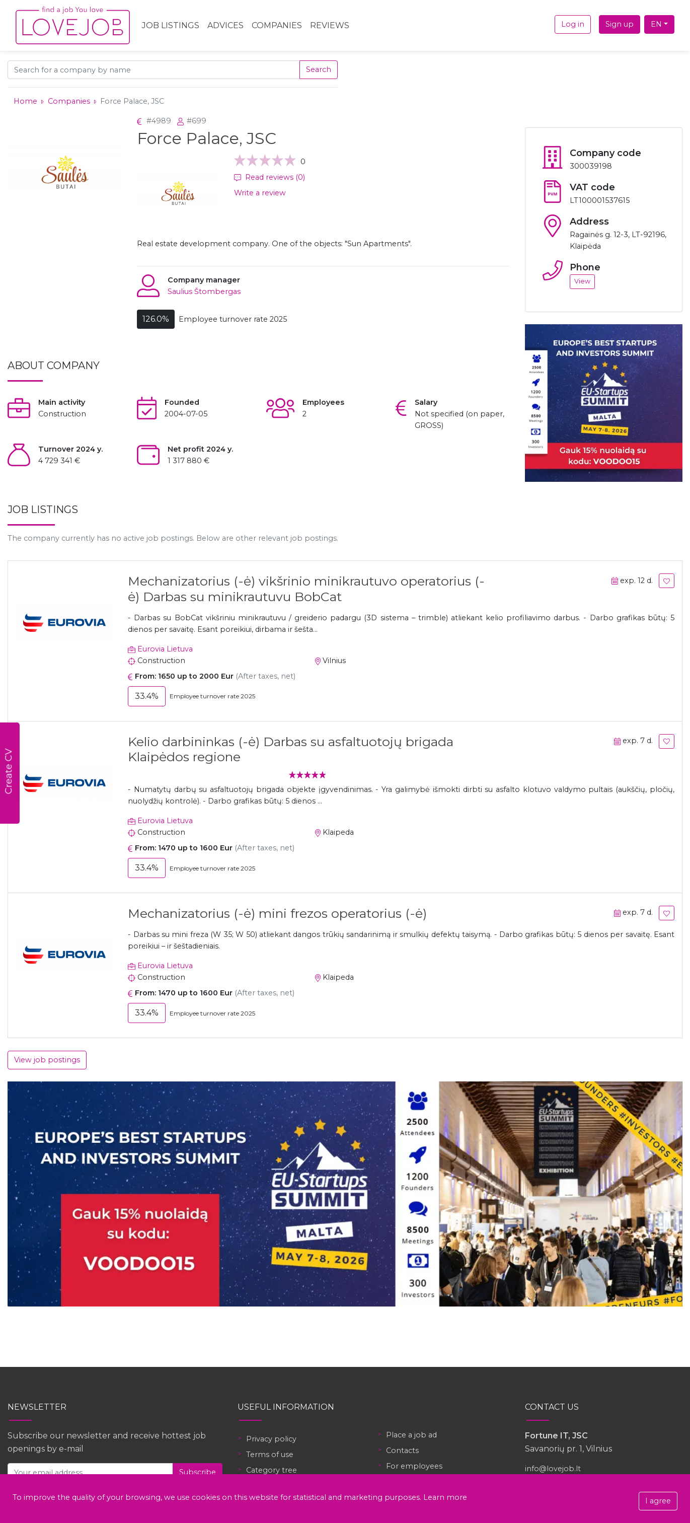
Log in (572, 24)
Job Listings (170, 25)
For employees (414, 1466)
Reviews (329, 25)
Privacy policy (271, 1438)
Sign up (619, 24)
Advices (225, 25)
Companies (277, 25)
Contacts (402, 1450)
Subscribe (197, 1472)
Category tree (271, 1470)
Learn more (445, 1497)
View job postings (47, 1059)
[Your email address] (90, 1472)
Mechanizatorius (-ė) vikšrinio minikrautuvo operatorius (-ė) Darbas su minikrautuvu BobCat (306, 588)
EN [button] (656, 24)
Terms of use (269, 1454)
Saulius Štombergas (204, 291)
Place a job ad (411, 1434)
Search (318, 69)
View (582, 281)
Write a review (260, 192)
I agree (658, 1500)
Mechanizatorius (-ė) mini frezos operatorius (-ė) (277, 913)
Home (25, 101)
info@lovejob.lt (553, 1468)
